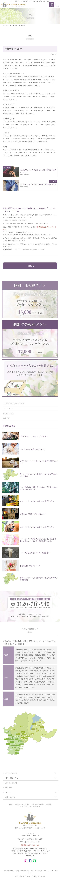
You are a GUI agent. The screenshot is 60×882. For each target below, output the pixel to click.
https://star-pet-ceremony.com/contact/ (29, 249)
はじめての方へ (11, 773)
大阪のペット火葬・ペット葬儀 (41, 804)
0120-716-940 (15, 227)
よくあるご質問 (8, 413)
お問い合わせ (10, 797)
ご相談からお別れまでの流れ (13, 403)
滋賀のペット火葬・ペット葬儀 (30, 806)
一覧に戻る (30, 266)
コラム (7, 792)
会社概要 (6, 418)
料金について (8, 408)
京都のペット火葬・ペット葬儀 (19, 804)
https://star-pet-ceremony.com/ (15, 220)
